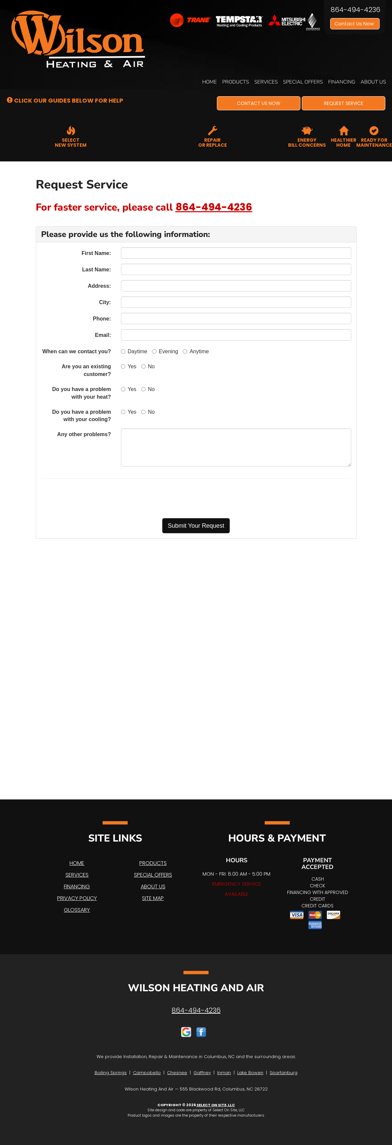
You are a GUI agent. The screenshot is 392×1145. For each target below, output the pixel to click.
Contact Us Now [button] (355, 23)
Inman (224, 1072)
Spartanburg (283, 1072)
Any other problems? (84, 434)
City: (105, 302)
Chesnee (177, 1072)
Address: (99, 286)
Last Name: (96, 269)
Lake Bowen (250, 1072)
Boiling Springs (111, 1072)
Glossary (77, 910)
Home (209, 82)
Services (266, 82)
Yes (128, 366)
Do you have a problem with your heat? (81, 393)
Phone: (102, 319)
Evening (165, 351)
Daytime (134, 351)
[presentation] (219, 498)
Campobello (147, 1072)
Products (235, 82)
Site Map (153, 898)
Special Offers (303, 82)
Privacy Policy (77, 898)
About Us (373, 82)
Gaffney (202, 1072)
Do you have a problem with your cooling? (81, 415)
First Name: (96, 253)
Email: (103, 335)
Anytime (196, 351)
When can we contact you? (76, 351)
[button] (258, 103)
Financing (341, 82)
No (148, 366)
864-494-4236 (213, 207)
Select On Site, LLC (216, 1105)
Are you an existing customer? (86, 370)
